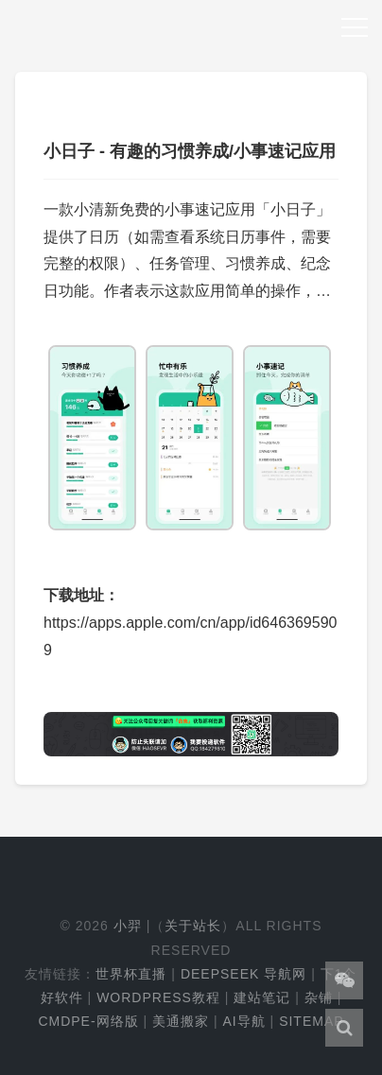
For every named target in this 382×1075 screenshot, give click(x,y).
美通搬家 (180, 1021)
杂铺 (318, 997)
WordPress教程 (158, 997)
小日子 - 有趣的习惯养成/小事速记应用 (189, 151)
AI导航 (243, 1021)
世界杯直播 (131, 973)
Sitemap (311, 1021)
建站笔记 (262, 997)
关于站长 (193, 925)
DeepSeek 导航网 (243, 973)
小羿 (127, 925)
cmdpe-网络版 (88, 1021)
